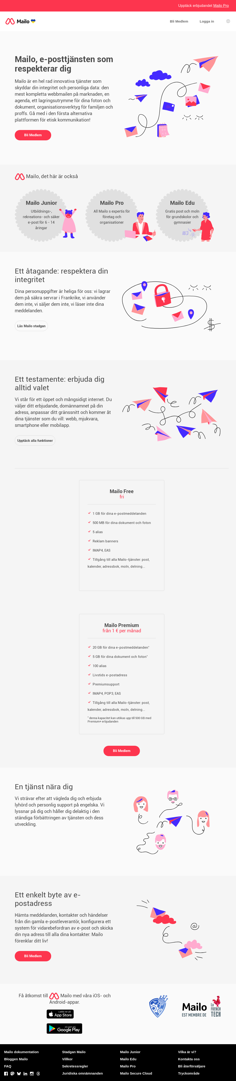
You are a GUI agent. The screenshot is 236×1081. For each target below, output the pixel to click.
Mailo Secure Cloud (136, 1073)
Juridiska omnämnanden (82, 1073)
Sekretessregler (75, 1066)
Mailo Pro (128, 1066)
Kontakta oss (189, 1059)
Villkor (67, 1059)
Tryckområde (189, 1073)
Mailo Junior (130, 1052)
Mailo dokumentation (21, 1052)
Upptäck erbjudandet (203, 6)
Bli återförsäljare (191, 1066)
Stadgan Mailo (74, 1052)
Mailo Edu (128, 1059)
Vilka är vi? (187, 1052)
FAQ (7, 1066)
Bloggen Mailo (16, 1059)
